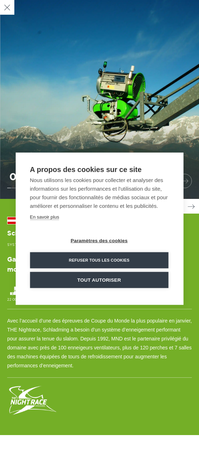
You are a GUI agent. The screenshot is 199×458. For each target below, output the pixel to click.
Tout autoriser (99, 279)
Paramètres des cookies (99, 240)
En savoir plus (44, 216)
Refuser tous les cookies (99, 259)
